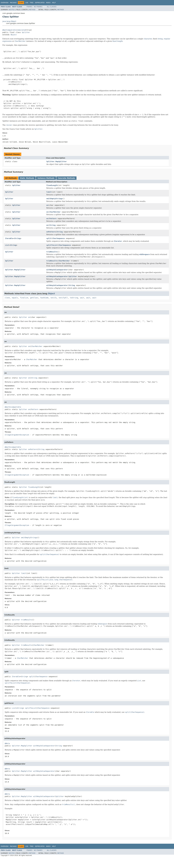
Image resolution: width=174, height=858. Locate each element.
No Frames (38, 7)
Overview (4, 2)
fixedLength (52, 185)
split (48, 238)
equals (15, 298)
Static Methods (27, 178)
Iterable (9, 238)
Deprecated (40, 2)
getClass (34, 298)
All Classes (51, 7)
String (52, 225)
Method (32, 9)
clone (7, 298)
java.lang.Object (9, 21)
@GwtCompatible (9, 30)
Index (48, 2)
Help (54, 2)
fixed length (117, 41)
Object (14, 35)
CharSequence (58, 238)
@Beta (7, 743)
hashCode (44, 298)
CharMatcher (55, 212)
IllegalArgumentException (17, 435)
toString (74, 298)
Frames (30, 7)
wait (82, 298)
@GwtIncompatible (13, 407)
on (47, 205)
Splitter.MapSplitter (56, 161)
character (148, 39)
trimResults (52, 252)
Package (13, 2)
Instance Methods (45, 178)
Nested (11, 9)
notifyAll (63, 298)
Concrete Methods (66, 178)
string (160, 39)
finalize (24, 298)
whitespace (144, 254)
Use (26, 2)
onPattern (51, 232)
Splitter (26, 32)
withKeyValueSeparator (57, 270)
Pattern (53, 218)
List (7, 245)
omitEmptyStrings (54, 199)
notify (54, 298)
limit (48, 192)
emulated (22, 30)
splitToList (52, 245)
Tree (31, 2)
